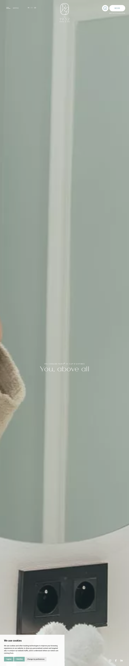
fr (28, 8)
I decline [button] (19, 659)
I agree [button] (8, 659)
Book (117, 8)
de (35, 8)
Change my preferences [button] (35, 659)
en (32, 8)
